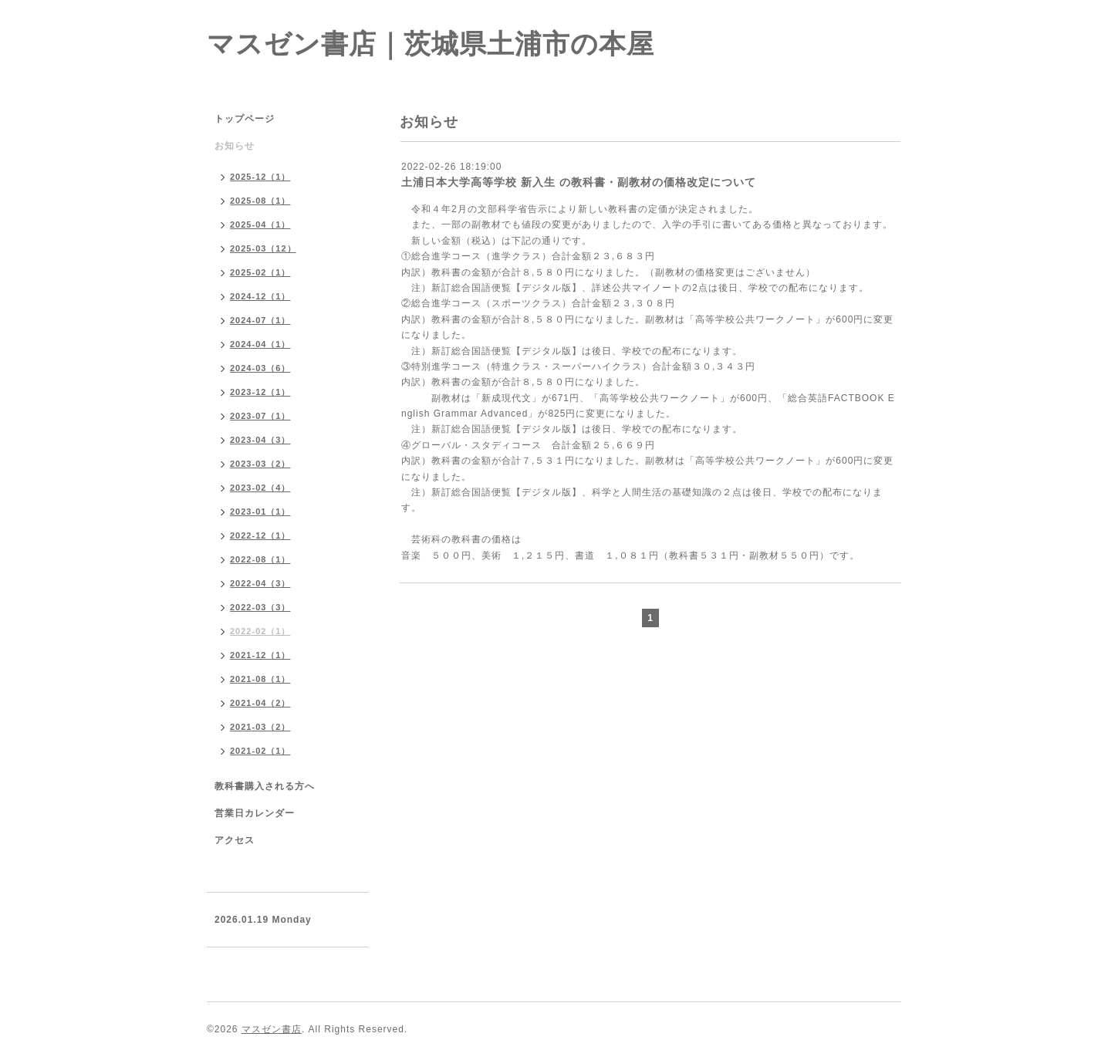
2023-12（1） (260, 392)
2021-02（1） (260, 750)
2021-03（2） (260, 726)
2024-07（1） (260, 320)
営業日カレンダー (255, 813)
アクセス (235, 840)
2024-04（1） (260, 344)
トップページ (245, 118)
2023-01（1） (260, 511)
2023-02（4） (260, 487)
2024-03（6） (260, 368)
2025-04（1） (260, 224)
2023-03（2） (260, 463)
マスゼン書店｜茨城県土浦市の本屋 (430, 44)
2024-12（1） (260, 296)
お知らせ (235, 145)
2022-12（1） (260, 535)
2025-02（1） (260, 272)
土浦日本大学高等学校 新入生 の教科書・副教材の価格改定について (578, 182)
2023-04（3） (260, 439)
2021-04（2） (260, 702)
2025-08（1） (260, 200)
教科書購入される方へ (265, 786)
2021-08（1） (260, 679)
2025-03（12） (263, 248)
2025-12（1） (260, 176)
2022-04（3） (260, 583)
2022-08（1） (260, 559)
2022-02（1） (260, 631)
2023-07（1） (260, 415)
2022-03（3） (260, 607)
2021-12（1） (260, 655)
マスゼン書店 (272, 1029)
